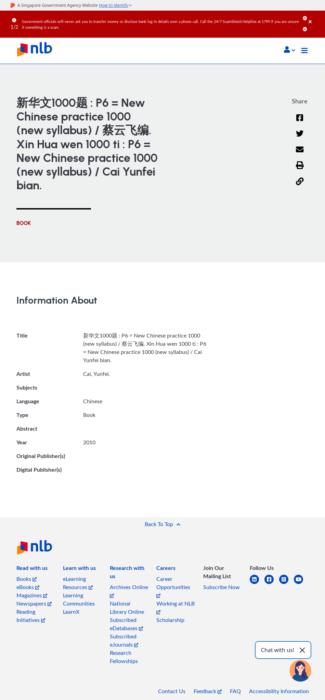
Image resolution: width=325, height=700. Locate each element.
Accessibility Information (279, 691)
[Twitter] (299, 138)
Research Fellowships (124, 657)
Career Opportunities (173, 586)
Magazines (31, 595)
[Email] (299, 154)
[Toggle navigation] (304, 50)
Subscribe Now (221, 587)
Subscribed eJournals (124, 640)
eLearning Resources (78, 583)
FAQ (235, 691)
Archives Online (129, 590)
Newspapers (34, 603)
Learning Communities (79, 599)
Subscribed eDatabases (126, 624)
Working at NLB (175, 607)
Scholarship (170, 620)
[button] (289, 50)
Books (26, 579)
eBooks (27, 587)
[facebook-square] (271, 583)
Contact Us (171, 691)
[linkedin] (257, 583)
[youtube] (301, 583)
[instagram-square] (286, 583)
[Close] (316, 17)
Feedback (208, 691)
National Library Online (127, 607)
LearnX (71, 611)
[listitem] (32, 569)
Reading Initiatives (30, 616)
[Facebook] (300, 122)
